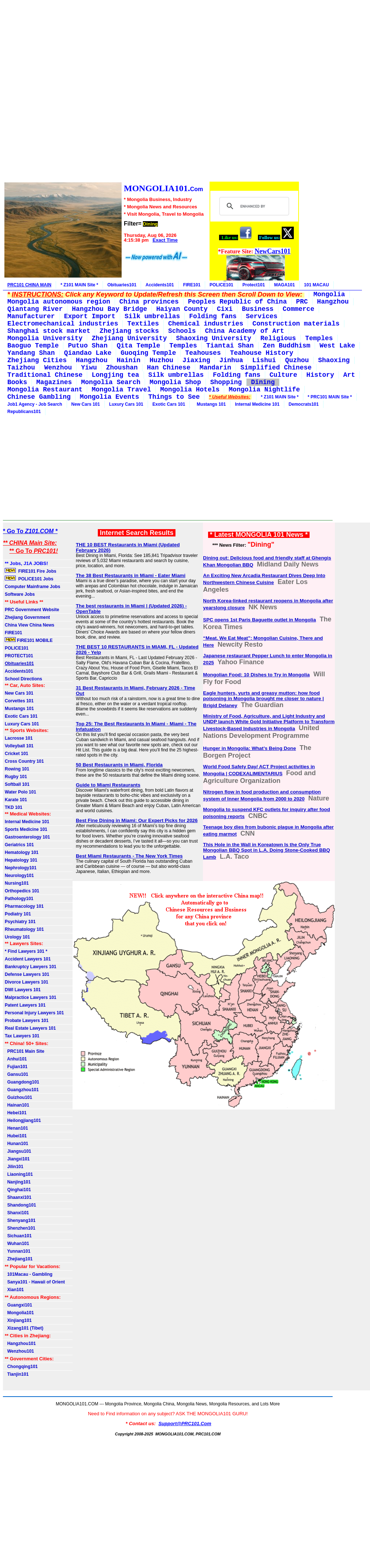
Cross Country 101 (24, 761)
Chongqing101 (21, 1366)
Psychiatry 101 (20, 921)
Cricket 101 (16, 753)
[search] (253, 206)
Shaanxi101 (18, 1197)
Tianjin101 (17, 1374)
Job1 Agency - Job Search (34, 404)
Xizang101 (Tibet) (24, 1328)
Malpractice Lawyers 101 (30, 997)
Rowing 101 (17, 769)
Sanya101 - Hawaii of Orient (35, 1282)
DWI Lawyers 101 (23, 989)
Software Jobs (20, 594)
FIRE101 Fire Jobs (31, 571)
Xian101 (14, 1289)
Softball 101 (17, 784)
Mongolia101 (19, 1312)
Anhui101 (16, 1059)
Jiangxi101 (17, 1159)
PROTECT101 (19, 655)
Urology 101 (17, 937)
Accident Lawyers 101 (28, 959)
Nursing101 (17, 883)
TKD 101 (13, 807)
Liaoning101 (19, 1174)
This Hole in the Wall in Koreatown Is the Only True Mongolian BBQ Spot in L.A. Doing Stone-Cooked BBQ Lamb (266, 851)
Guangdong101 (22, 1082)
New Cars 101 (85, 404)
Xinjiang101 (18, 1320)
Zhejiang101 (19, 1258)
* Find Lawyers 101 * (26, 951)
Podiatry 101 (18, 914)
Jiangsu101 (18, 1151)
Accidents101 (159, 284)
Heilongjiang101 (23, 1120)
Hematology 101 (21, 852)
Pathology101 (19, 898)
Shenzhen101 (20, 1228)
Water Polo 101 (20, 792)
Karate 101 (16, 799)
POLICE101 (221, 284)
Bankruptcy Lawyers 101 (30, 966)
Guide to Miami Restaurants (108, 785)
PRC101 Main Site (24, 1051)
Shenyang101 (20, 1220)
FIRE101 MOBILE (29, 640)
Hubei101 (16, 1135)
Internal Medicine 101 (257, 404)
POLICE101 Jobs (30, 578)
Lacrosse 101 (19, 738)
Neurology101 (19, 875)
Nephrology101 (21, 867)
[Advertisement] (151, 92)
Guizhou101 (18, 1097)
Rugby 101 (16, 776)
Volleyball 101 (19, 745)
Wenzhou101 (19, 1351)
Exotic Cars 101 (168, 404)
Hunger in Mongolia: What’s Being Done (249, 748)
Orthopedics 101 (22, 890)
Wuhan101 (17, 1243)
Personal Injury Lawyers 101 (34, 1012)
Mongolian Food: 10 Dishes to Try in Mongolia (256, 674)
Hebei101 (15, 1112)
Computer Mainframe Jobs (32, 586)
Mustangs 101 (210, 404)
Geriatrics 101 (19, 844)
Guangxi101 (18, 1305)
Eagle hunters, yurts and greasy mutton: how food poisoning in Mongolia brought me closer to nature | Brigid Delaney (263, 699)
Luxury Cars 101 (126, 404)
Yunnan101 (17, 1251)
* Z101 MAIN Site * (79, 284)
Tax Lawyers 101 (22, 1035)
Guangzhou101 (22, 1089)
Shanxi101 (17, 1212)
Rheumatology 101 (24, 929)
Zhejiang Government (27, 617)
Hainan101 (17, 1105)
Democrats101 (304, 404)
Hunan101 (16, 1143)
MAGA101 (284, 284)
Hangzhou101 (20, 1343)
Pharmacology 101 (24, 906)
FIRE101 (191, 284)
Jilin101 (14, 1166)
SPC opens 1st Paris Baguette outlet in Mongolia (259, 620)
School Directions (23, 678)
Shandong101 (20, 1205)
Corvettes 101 (19, 700)
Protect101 (254, 284)
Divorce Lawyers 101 (26, 982)
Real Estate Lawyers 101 (30, 1028)
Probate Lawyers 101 (26, 1020)
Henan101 (16, 1128)
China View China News (29, 625)
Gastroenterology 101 (27, 837)
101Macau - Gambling (28, 1274)
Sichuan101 (18, 1235)
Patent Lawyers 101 (25, 1005)
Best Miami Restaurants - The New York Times (129, 856)
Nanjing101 (18, 1182)
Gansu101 (16, 1074)
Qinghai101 (18, 1189)
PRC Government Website (32, 609)
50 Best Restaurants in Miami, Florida (119, 765)
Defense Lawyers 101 (27, 974)
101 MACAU (316, 284)
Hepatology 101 (21, 860)
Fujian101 (16, 1066)
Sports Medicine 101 (26, 829)
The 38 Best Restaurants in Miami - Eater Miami (130, 575)
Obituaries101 (121, 284)
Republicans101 (24, 411)
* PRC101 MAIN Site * (330, 396)
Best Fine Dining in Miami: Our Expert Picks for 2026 (137, 820)
